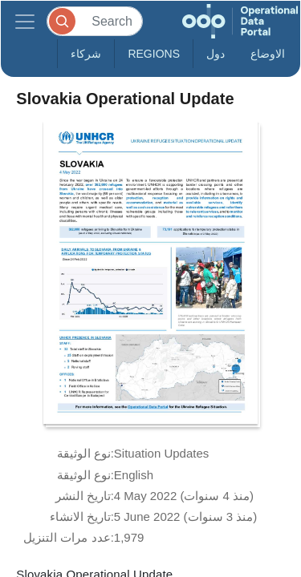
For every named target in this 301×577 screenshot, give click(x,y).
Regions (154, 53)
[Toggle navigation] (25, 21)
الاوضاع (267, 53)
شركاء (86, 53)
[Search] (95, 21)
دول (215, 53)
